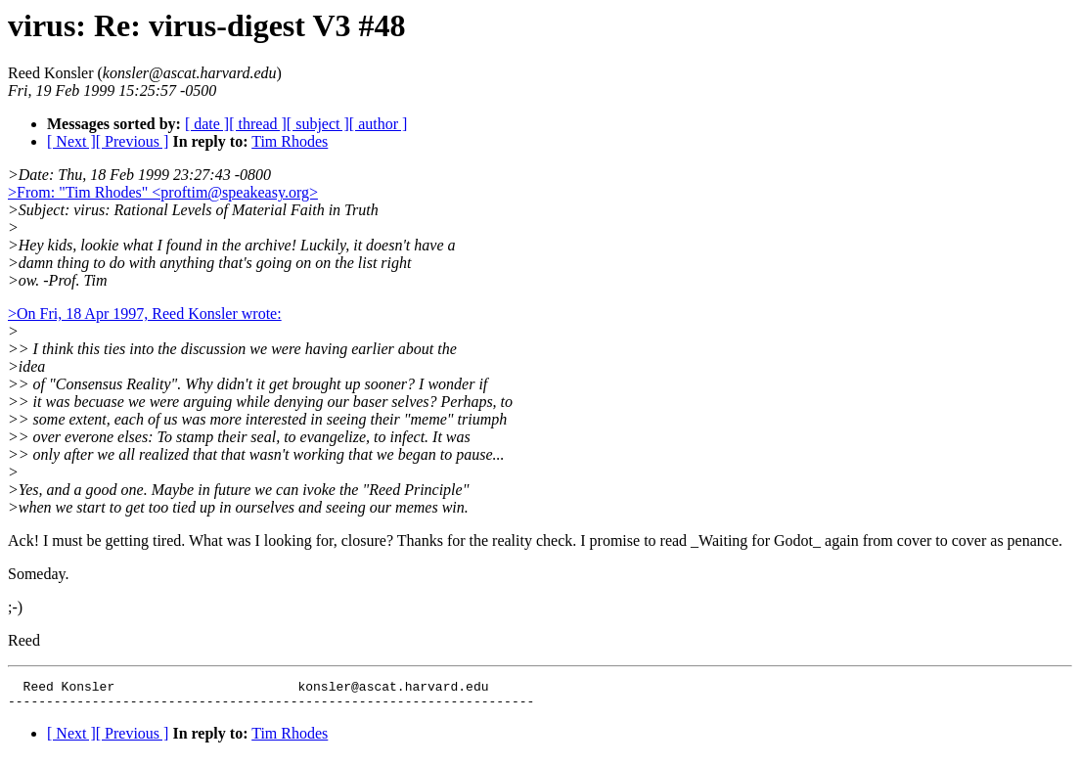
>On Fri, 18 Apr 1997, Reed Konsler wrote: (145, 313)
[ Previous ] (132, 141)
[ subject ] (318, 123)
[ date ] (207, 123)
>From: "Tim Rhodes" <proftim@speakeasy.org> (163, 192)
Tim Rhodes (289, 141)
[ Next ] (71, 141)
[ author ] (378, 123)
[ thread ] (258, 123)
